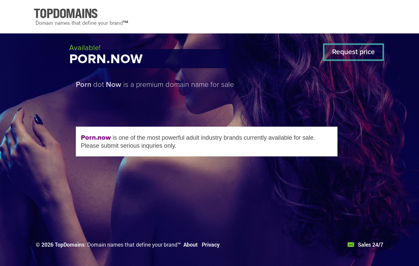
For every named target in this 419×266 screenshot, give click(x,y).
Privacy (211, 244)
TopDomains (70, 244)
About (190, 244)
